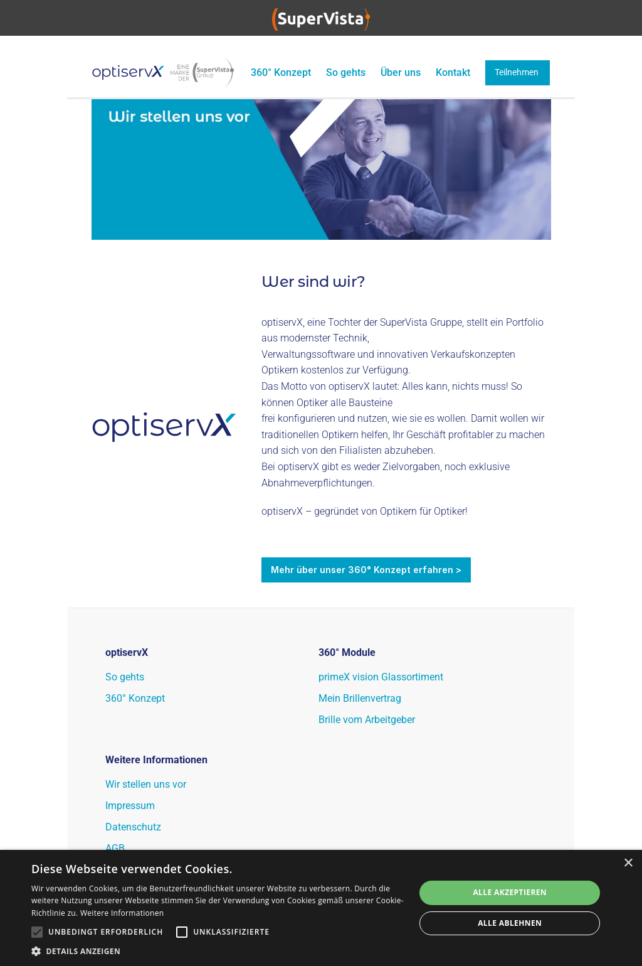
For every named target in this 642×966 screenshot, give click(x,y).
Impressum (130, 806)
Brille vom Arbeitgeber (366, 720)
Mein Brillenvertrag (359, 698)
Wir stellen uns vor (145, 784)
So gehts (346, 72)
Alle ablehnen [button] (510, 923)
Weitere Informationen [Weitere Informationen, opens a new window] (122, 913)
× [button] (628, 863)
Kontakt (453, 72)
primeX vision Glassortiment (382, 677)
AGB (115, 848)
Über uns (401, 72)
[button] (217, 951)
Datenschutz (133, 827)
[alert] (321, 908)
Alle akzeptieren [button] (510, 892)
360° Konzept (279, 72)
